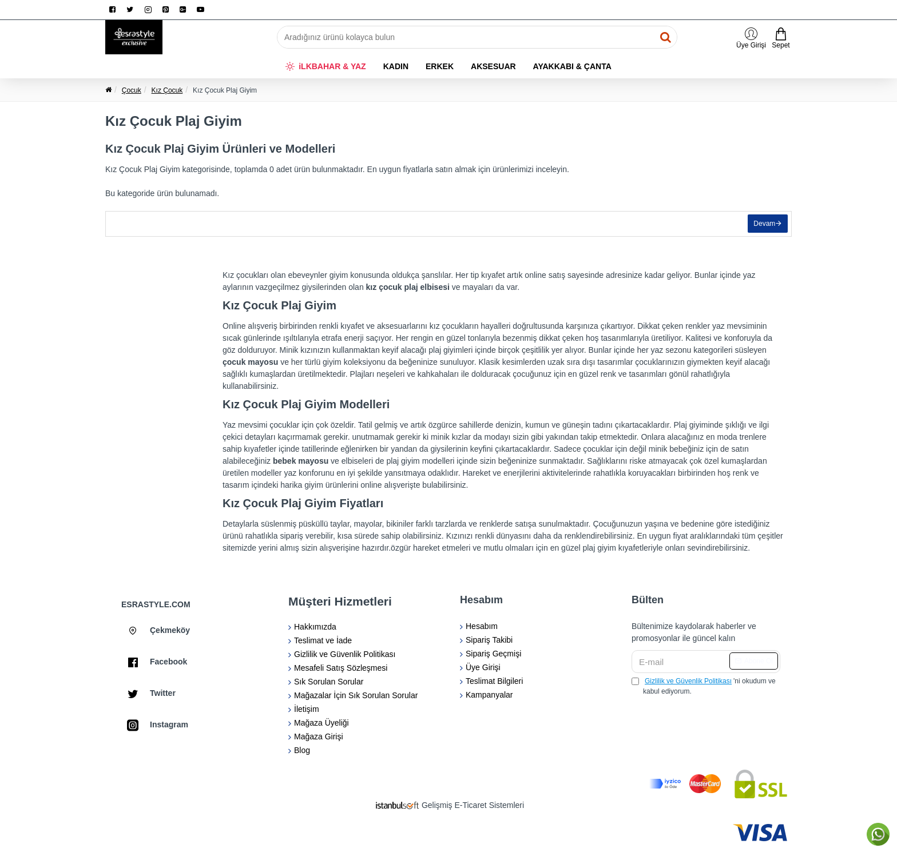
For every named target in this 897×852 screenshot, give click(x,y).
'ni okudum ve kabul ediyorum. (704, 685)
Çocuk (131, 90)
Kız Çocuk (167, 90)
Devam (762, 226)
